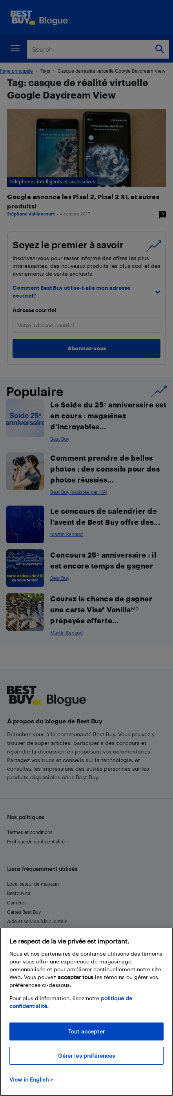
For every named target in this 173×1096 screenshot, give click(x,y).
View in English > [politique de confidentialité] (31, 1079)
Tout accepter (86, 1031)
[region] (86, 1011)
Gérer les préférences (86, 1055)
